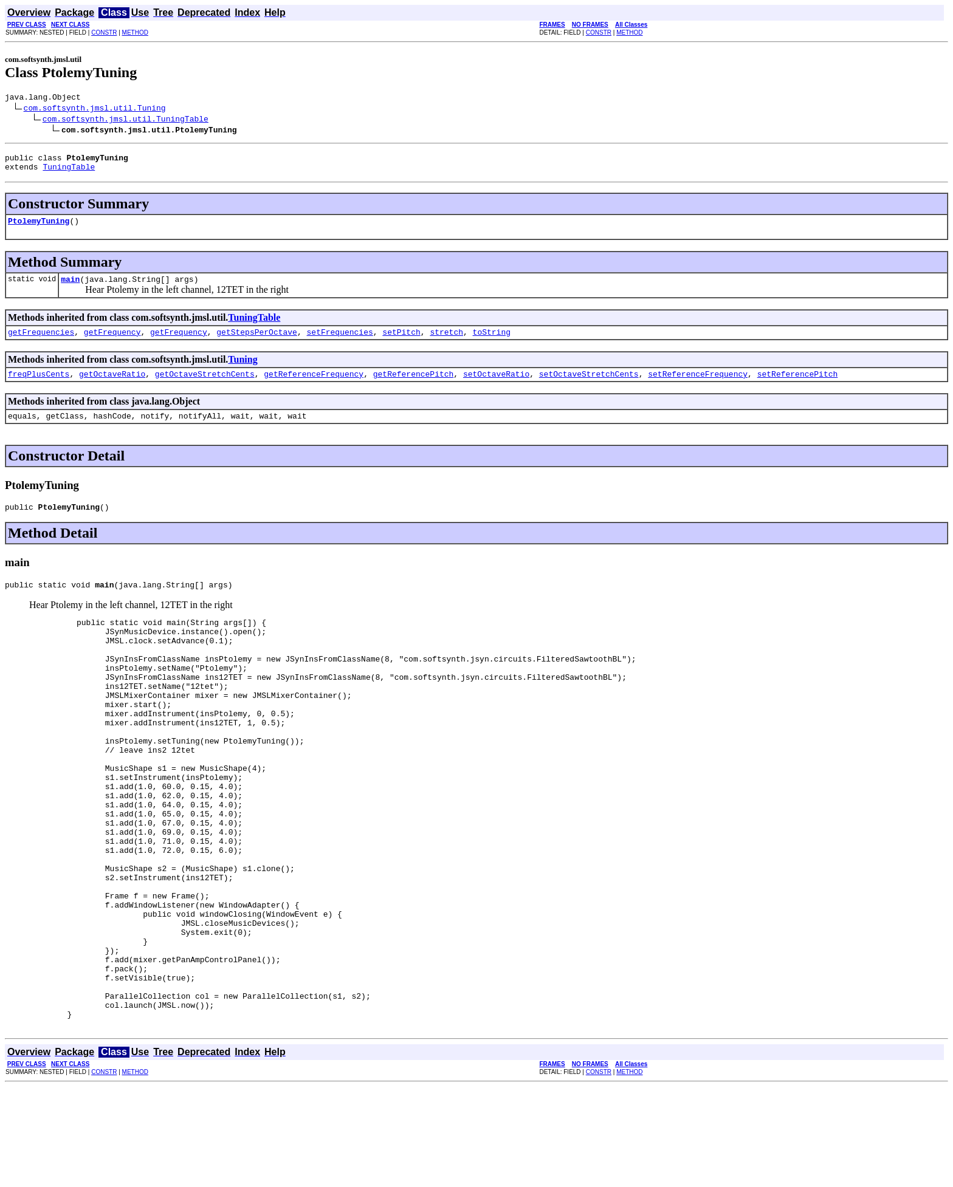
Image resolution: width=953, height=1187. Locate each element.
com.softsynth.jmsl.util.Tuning (95, 109)
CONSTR (104, 32)
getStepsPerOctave (256, 342)
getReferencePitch (413, 386)
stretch (446, 342)
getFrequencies (41, 342)
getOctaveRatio (112, 386)
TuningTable (69, 171)
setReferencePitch (797, 386)
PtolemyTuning (38, 227)
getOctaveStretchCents (205, 386)
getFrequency (112, 342)
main (70, 287)
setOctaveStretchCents (589, 386)
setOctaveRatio (496, 386)
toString (492, 342)
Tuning (242, 370)
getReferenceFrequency (313, 386)
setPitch (401, 342)
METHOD (135, 32)
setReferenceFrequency (698, 386)
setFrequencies (339, 342)
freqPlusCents (38, 386)
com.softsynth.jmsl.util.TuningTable (125, 120)
